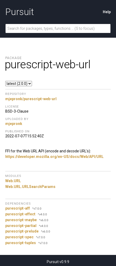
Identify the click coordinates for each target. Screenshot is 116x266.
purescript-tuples (20, 243)
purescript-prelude (22, 231)
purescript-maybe (21, 220)
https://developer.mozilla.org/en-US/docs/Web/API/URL (54, 156)
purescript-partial (20, 226)
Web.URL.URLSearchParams (30, 187)
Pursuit (19, 12)
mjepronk (13, 124)
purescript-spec (19, 237)
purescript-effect (20, 214)
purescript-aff (17, 208)
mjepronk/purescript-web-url (31, 99)
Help (107, 12)
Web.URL (13, 181)
